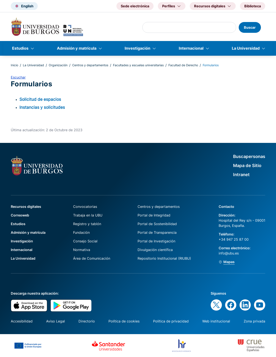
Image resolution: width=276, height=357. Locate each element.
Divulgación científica (155, 250)
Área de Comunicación (91, 258)
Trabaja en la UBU (87, 215)
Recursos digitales (26, 206)
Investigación (137, 48)
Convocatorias (85, 206)
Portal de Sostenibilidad (157, 224)
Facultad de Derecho (183, 65)
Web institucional (216, 321)
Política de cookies (124, 321)
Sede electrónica (135, 6)
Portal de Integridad (154, 215)
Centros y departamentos (90, 65)
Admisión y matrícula (76, 48)
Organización (58, 65)
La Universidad (246, 48)
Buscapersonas (249, 156)
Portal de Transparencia (157, 232)
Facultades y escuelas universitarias (138, 65)
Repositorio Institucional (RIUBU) (164, 258)
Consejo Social (85, 241)
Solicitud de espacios (40, 99)
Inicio (14, 65)
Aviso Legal (55, 321)
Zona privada (254, 321)
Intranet (241, 174)
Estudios (20, 48)
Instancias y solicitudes (42, 107)
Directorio (86, 321)
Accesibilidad (22, 321)
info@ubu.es (229, 253)
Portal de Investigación (156, 241)
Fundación (81, 232)
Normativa (81, 250)
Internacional (191, 48)
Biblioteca (252, 6)
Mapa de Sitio (247, 165)
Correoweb (20, 215)
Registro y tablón (87, 224)
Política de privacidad (171, 321)
